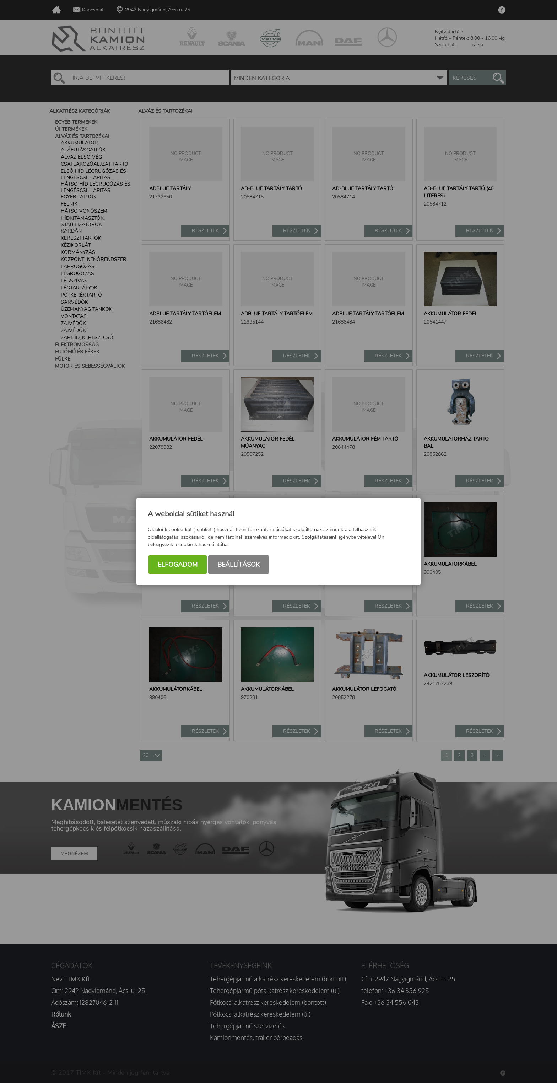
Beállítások (238, 564)
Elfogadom (178, 564)
